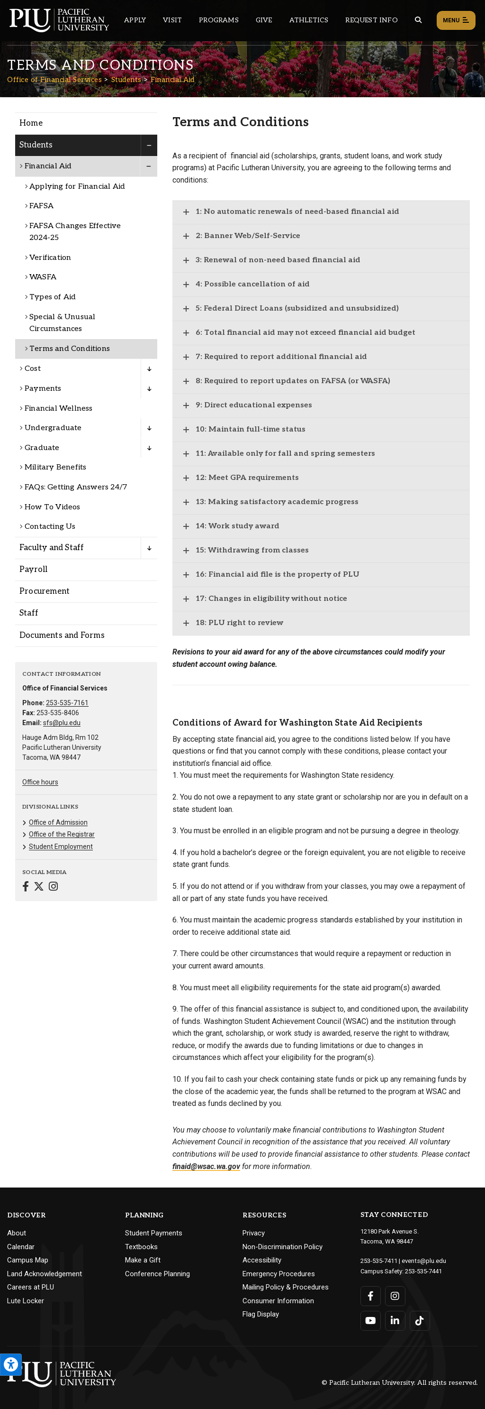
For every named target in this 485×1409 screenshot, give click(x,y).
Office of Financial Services (54, 79)
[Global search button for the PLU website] (418, 20)
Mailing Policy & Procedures (285, 1287)
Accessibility (261, 1260)
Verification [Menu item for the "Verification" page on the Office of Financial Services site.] (50, 257)
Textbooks (141, 1247)
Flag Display (260, 1314)
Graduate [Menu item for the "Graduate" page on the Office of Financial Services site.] (42, 447)
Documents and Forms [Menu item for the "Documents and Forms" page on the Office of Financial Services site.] (62, 635)
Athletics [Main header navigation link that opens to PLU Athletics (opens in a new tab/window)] (309, 20)
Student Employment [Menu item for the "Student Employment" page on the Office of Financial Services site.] (61, 846)
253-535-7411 (378, 1260)
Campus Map (27, 1260)
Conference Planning (157, 1274)
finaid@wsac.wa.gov (206, 1166)
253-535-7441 (423, 1270)
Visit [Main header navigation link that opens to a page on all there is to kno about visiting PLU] (172, 20)
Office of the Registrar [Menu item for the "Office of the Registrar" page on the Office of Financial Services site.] (62, 834)
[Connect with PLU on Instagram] (395, 1295)
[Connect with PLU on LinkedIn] (395, 1320)
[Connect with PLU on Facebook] (370, 1295)
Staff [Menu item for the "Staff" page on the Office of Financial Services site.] (28, 613)
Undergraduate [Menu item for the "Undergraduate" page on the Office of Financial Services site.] (53, 428)
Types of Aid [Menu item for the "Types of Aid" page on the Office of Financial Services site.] (52, 297)
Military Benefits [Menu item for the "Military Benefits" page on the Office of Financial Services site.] (55, 467)
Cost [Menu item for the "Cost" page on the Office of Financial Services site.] (33, 368)
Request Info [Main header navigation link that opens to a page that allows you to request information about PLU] (371, 20)
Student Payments (153, 1233)
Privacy (253, 1233)
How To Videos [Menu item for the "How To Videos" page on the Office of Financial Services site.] (53, 507)
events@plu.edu (424, 1260)
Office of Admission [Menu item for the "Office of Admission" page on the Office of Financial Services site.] (58, 822)
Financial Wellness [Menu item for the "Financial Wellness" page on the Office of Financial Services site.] (59, 408)
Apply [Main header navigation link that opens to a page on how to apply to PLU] (135, 20)
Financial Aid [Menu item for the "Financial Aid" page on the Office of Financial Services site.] (48, 166)
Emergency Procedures (278, 1274)
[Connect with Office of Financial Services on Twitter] (39, 887)
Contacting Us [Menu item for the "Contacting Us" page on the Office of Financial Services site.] (50, 526)
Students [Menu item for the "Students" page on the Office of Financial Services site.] (36, 145)
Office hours (40, 782)
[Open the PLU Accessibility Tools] (11, 1365)
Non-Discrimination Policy (282, 1247)
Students (126, 79)
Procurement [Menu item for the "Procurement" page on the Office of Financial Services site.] (44, 591)
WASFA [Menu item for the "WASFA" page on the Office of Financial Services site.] (42, 277)
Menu (456, 21)
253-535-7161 (67, 703)
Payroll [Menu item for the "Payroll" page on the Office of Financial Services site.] (33, 569)
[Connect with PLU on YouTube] (370, 1320)
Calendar (21, 1247)
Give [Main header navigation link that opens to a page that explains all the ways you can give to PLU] (264, 20)
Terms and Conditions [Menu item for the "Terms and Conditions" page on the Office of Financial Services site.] (69, 348)
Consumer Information (278, 1301)
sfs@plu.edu (62, 723)
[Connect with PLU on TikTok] (420, 1320)
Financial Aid (173, 79)
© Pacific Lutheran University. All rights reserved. (400, 1381)
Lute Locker (25, 1301)
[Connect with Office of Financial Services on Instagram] (53, 887)
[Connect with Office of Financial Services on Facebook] (25, 887)
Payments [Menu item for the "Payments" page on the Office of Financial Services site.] (43, 388)
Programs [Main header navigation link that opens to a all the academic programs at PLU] (219, 20)
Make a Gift (143, 1260)
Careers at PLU (30, 1287)
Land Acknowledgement (44, 1274)
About (16, 1233)
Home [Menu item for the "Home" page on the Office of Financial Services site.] (31, 123)
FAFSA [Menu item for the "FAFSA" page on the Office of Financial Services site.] (41, 206)
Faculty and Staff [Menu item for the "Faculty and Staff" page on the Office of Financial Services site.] (51, 548)
